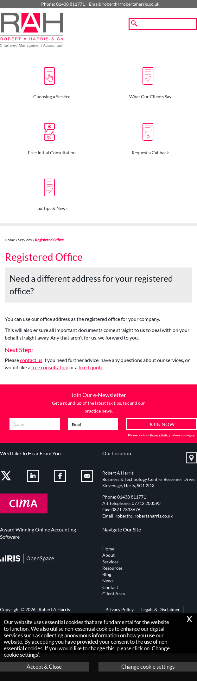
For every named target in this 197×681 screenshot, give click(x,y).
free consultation (49, 367)
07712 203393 (146, 503)
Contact (110, 587)
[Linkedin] (34, 477)
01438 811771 (131, 497)
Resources (112, 568)
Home (10, 239)
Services (25, 239)
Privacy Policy (160, 435)
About (108, 555)
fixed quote (91, 367)
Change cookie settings (148, 666)
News (107, 580)
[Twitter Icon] (7, 477)
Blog (106, 574)
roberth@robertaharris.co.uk (130, 4)
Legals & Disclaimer (160, 609)
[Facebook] (60, 477)
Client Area (113, 593)
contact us (31, 360)
